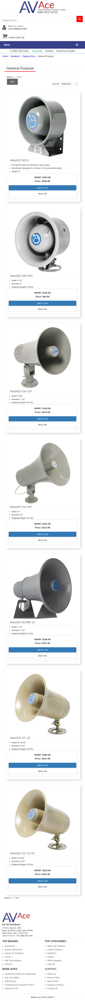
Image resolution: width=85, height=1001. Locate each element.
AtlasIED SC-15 (20, 737)
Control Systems (55, 949)
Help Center (53, 981)
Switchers (52, 953)
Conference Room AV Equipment (20, 974)
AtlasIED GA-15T (21, 391)
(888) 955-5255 (8, 936)
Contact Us (52, 988)
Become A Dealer (66, 50)
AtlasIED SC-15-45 (22, 853)
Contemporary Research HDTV (19, 985)
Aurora (8, 957)
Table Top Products (56, 946)
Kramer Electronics (14, 949)
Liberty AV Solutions (14, 953)
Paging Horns (28, 56)
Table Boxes (10, 981)
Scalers (50, 957)
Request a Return (55, 985)
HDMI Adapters (54, 960)
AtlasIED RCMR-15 (22, 622)
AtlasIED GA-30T (21, 506)
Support (49, 50)
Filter (12, 82)
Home (5, 56)
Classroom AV (11, 988)
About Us (51, 974)
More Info (42, 193)
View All (8, 964)
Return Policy (53, 977)
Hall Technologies (13, 960)
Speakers (15, 56)
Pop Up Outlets (12, 977)
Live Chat (37, 50)
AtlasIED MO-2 (19, 160)
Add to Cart (42, 188)
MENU (7, 45)
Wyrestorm (10, 946)
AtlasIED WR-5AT (21, 275)
